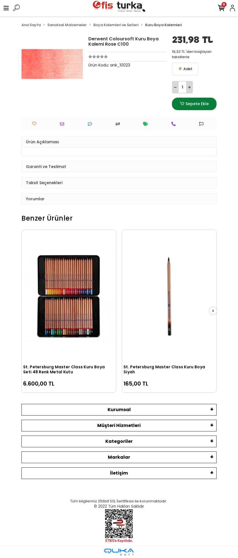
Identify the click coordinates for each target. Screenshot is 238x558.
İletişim (119, 473)
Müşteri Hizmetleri (119, 425)
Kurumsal (119, 409)
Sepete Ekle (194, 104)
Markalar (119, 457)
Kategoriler (119, 441)
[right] (213, 311)
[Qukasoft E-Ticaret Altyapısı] (119, 552)
